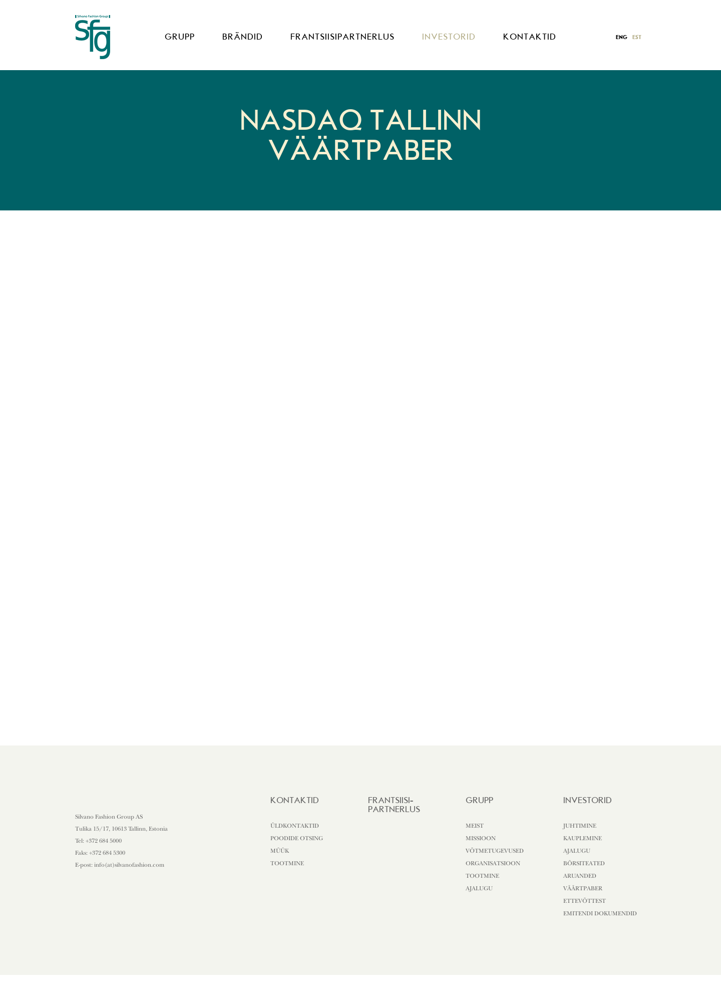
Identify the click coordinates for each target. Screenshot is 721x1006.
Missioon (481, 838)
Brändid (242, 37)
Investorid (449, 37)
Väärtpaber (582, 888)
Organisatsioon (493, 863)
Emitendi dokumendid (600, 913)
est (636, 37)
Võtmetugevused (495, 850)
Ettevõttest (584, 900)
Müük (279, 850)
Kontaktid (529, 37)
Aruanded (579, 875)
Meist (475, 825)
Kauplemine (582, 838)
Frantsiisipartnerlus (342, 37)
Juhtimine (579, 825)
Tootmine (287, 863)
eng (621, 37)
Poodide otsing (296, 838)
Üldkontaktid (294, 825)
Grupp (180, 37)
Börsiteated (584, 863)
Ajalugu (479, 888)
